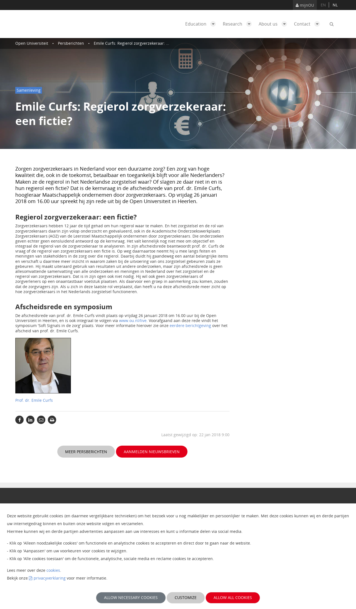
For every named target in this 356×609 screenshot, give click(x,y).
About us (274, 23)
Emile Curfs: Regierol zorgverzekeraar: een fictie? (139, 43)
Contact (308, 23)
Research (238, 23)
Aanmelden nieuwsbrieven (152, 451)
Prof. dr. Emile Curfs (34, 400)
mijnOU (305, 5)
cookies (53, 570)
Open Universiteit (31, 43)
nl (335, 5)
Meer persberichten (86, 451)
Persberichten (71, 43)
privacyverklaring (50, 578)
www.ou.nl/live (133, 320)
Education (202, 23)
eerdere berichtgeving (190, 325)
